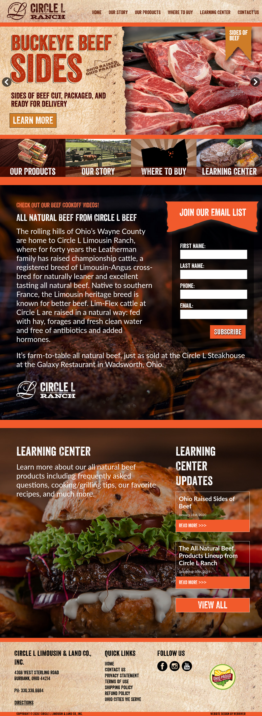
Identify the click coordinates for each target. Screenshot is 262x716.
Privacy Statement (122, 675)
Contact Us (248, 12)
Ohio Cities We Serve (123, 699)
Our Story (118, 12)
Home (97, 12)
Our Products (148, 12)
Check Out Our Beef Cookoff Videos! (57, 205)
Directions (24, 702)
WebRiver (240, 714)
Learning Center (215, 12)
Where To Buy (180, 12)
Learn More (33, 120)
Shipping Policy (119, 687)
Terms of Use (117, 681)
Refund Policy (117, 693)
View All (212, 605)
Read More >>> (193, 525)
